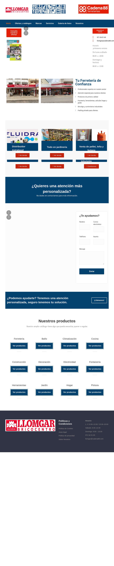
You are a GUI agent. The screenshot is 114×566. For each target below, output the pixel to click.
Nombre (82, 222)
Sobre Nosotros (64, 440)
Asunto (95, 236)
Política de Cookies (66, 429)
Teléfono (82, 236)
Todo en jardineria (56, 147)
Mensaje (82, 249)
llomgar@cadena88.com (94, 439)
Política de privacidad (67, 436)
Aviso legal (63, 433)
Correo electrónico (97, 223)
